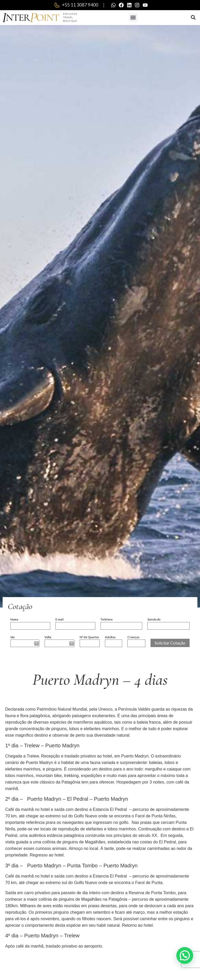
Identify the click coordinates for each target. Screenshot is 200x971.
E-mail (59, 619)
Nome (14, 619)
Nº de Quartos (89, 637)
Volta (48, 637)
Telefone (107, 619)
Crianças (133, 637)
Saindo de (154, 619)
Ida (12, 637)
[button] (133, 18)
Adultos (110, 637)
